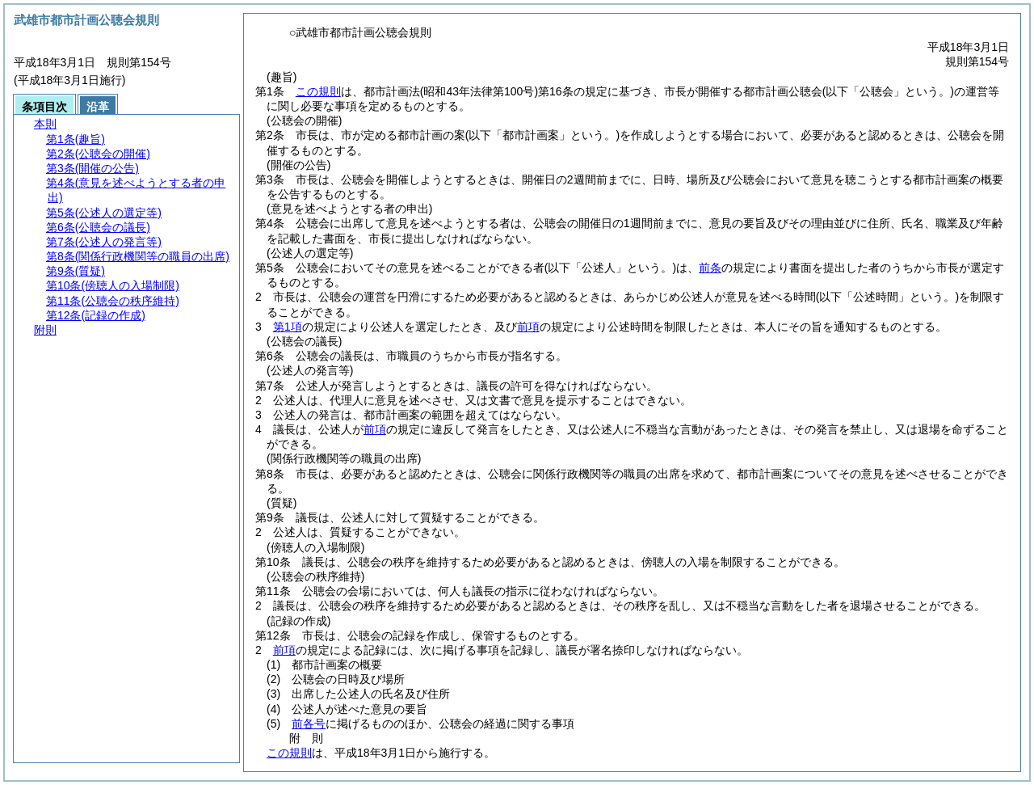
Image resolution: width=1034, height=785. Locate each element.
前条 (710, 267)
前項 (528, 326)
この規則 (318, 91)
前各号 (309, 723)
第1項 (287, 326)
